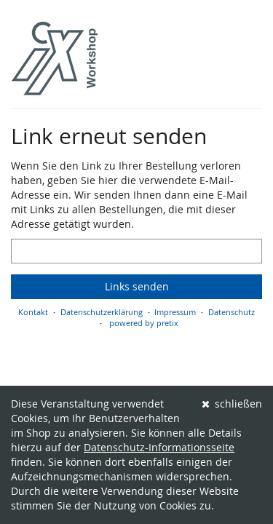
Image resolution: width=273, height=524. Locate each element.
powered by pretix (143, 322)
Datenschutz (231, 311)
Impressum (175, 311)
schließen (232, 403)
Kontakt (33, 311)
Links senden (137, 286)
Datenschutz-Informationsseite (159, 447)
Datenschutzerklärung (101, 311)
